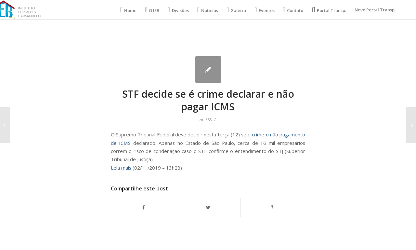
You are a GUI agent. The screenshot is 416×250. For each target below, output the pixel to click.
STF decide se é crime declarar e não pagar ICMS (208, 100)
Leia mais (121, 167)
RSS (208, 119)
